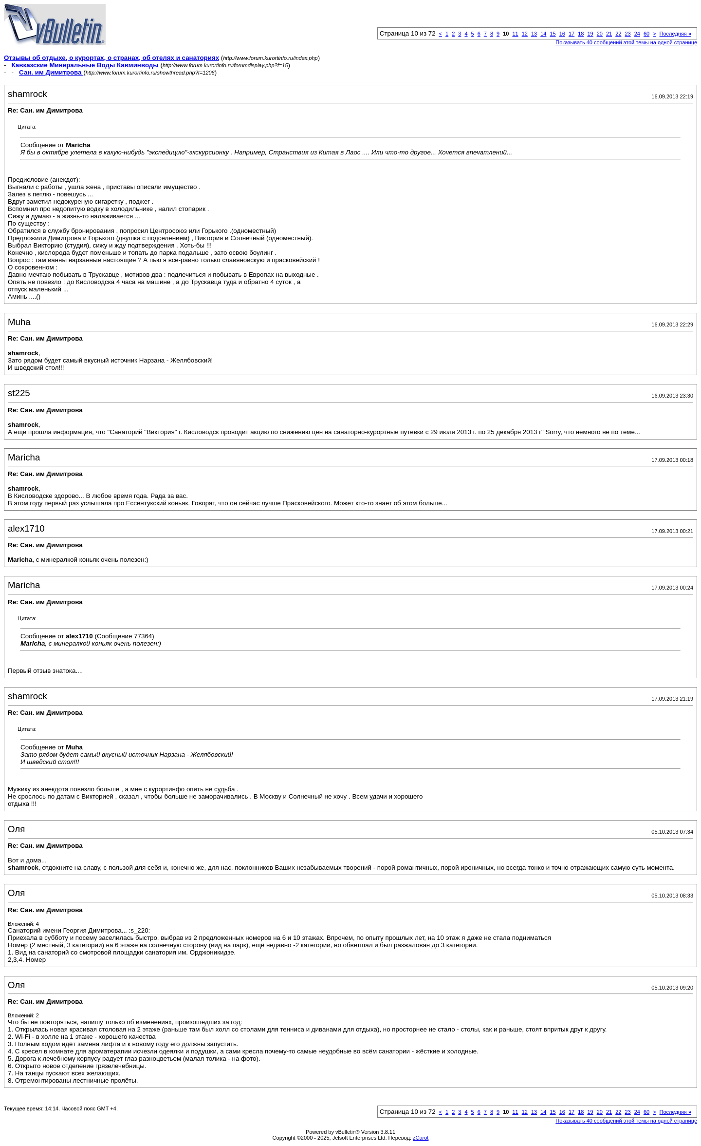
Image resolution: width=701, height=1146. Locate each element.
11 (515, 34)
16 (562, 34)
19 (590, 34)
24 (637, 34)
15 (552, 34)
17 (571, 34)
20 (600, 34)
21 (609, 34)
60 (646, 34)
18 (581, 34)
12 (525, 34)
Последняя (675, 34)
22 (618, 34)
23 (627, 34)
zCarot (420, 1138)
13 (534, 34)
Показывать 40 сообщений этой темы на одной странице (626, 42)
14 (543, 34)
